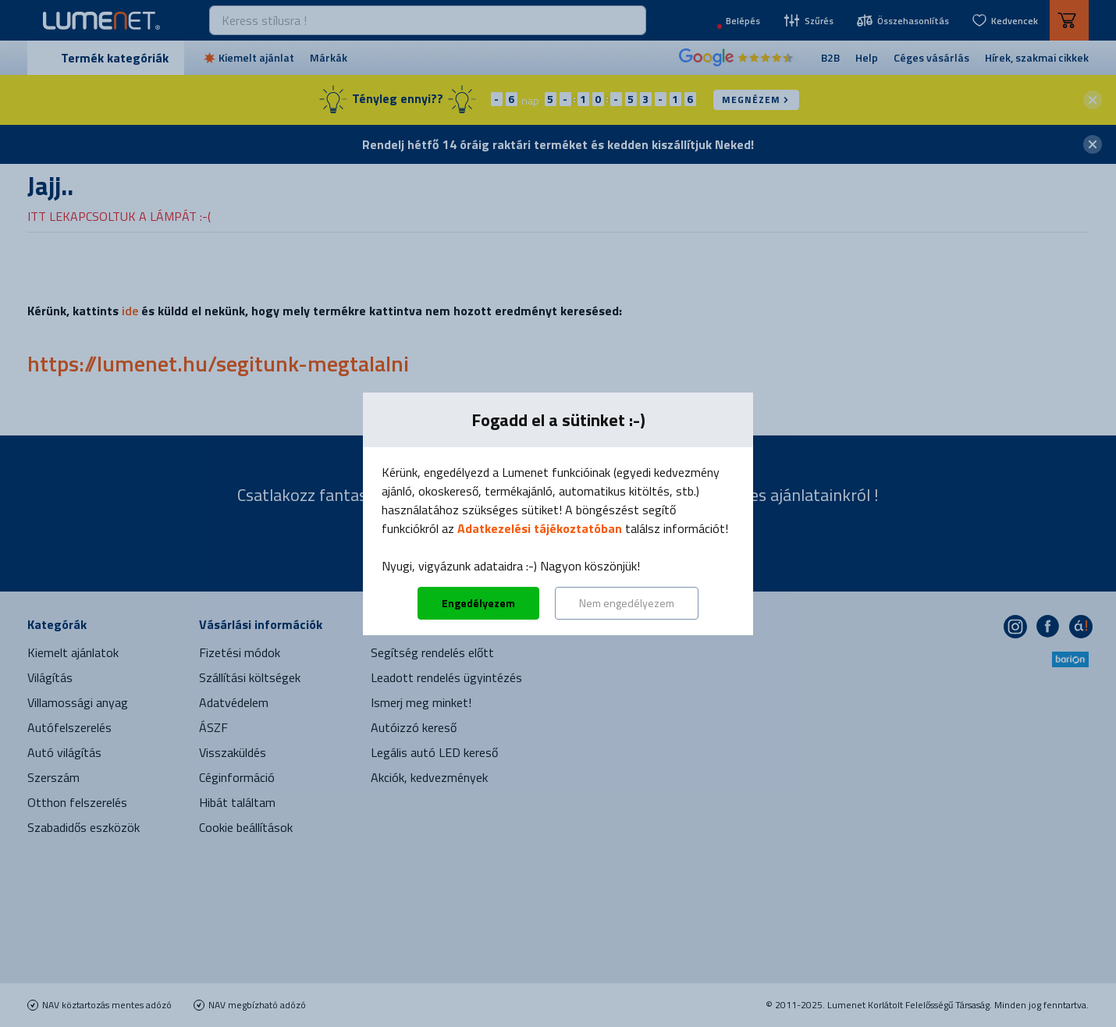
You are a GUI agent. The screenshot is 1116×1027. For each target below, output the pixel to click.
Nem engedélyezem (626, 603)
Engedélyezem (478, 603)
